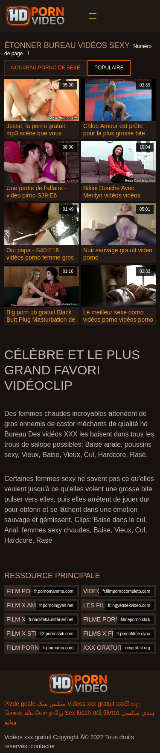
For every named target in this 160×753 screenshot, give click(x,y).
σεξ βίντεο (106, 712)
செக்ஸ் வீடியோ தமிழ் (33, 712)
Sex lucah (78, 712)
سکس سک (51, 703)
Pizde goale (19, 703)
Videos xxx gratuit (90, 703)
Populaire (109, 68)
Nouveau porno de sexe (45, 68)
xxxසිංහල (128, 703)
